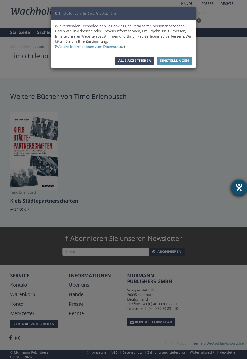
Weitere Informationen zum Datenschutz (90, 46)
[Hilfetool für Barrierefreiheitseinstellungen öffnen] (239, 188)
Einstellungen (174, 60)
